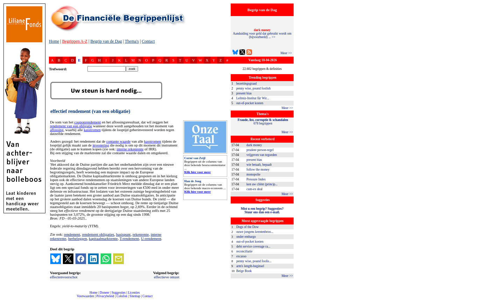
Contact (148, 41)
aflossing (56, 130)
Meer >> (286, 53)
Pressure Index (256, 179)
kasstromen (92, 130)
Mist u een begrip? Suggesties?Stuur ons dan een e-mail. (262, 210)
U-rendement (151, 238)
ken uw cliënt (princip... (262, 184)
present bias (244, 93)
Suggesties (118, 292)
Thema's (132, 41)
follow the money (258, 169)
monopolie (253, 174)
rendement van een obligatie (71, 126)
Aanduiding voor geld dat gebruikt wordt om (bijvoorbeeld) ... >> (262, 33)
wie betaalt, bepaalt (259, 164)
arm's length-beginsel (250, 266)
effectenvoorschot (64, 277)
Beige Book (244, 271)
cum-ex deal (254, 189)
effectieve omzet (166, 277)
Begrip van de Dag (106, 41)
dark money (254, 145)
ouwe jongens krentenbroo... (254, 232)
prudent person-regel (259, 150)
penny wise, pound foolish (253, 88)
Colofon (121, 296)
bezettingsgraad (246, 83)
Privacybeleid (105, 296)
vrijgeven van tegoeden (261, 155)
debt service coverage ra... (253, 246)
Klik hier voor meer (197, 172)
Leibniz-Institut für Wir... (252, 98)
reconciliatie (244, 251)
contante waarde (118, 141)
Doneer (104, 292)
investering (101, 145)
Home (54, 41)
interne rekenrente (130, 149)
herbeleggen (77, 238)
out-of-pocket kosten (249, 103)
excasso (241, 256)
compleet (52, 299)
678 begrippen (263, 121)
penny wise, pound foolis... (254, 261)
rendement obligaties (98, 234)
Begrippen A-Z (74, 41)
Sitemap (134, 296)
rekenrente (140, 234)
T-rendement (129, 238)
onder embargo (246, 236)
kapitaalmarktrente (103, 238)
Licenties (134, 292)
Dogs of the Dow (247, 227)
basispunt (123, 234)
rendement (72, 234)
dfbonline (474, 305)
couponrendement (87, 122)
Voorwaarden (85, 296)
